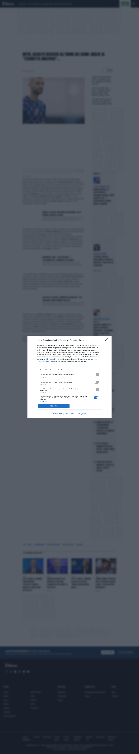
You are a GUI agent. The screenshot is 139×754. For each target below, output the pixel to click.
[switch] (96, 374)
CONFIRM (54, 406)
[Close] (107, 340)
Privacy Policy (81, 414)
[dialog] (69, 377)
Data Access (69, 414)
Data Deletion (57, 414)
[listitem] (69, 370)
